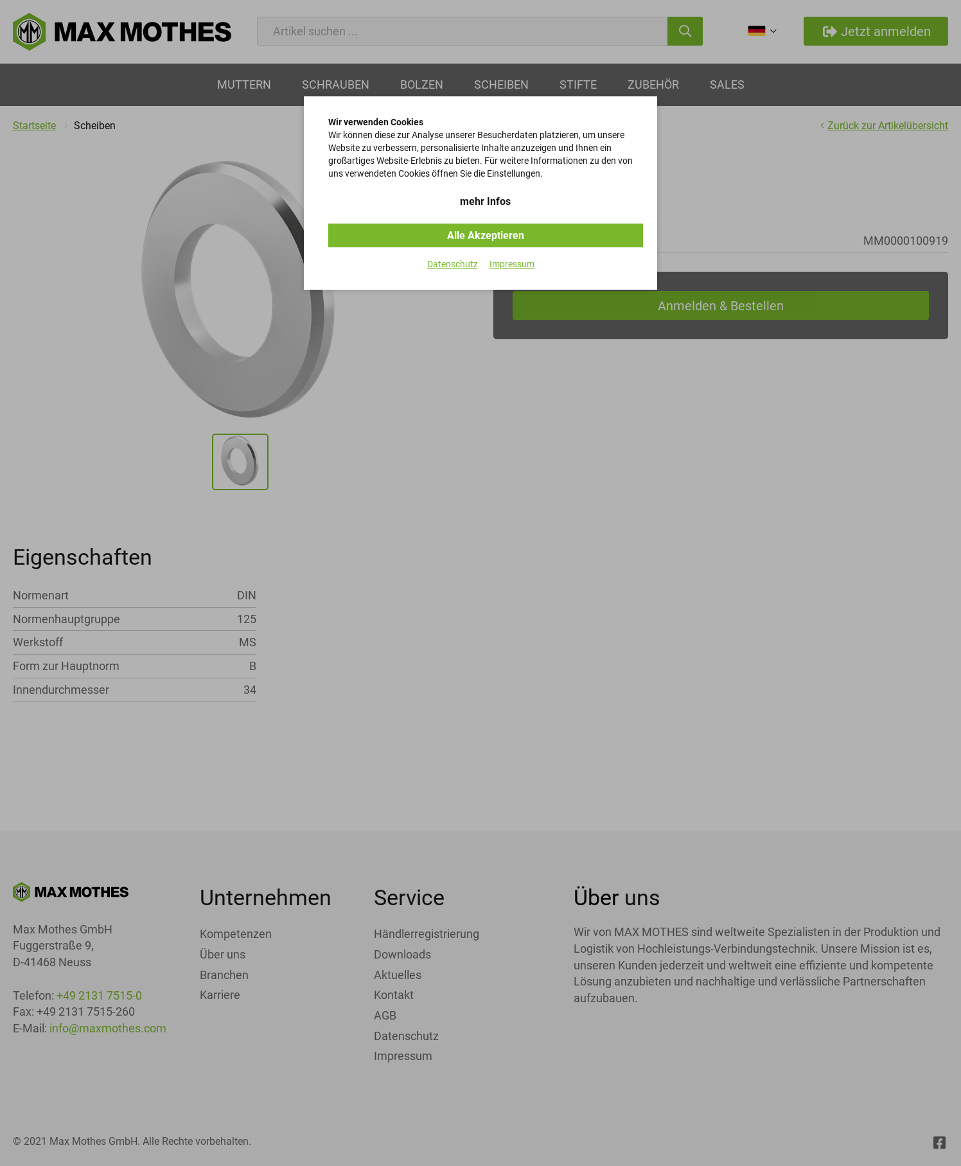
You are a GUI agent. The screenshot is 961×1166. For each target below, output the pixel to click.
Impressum (511, 264)
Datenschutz (452, 264)
